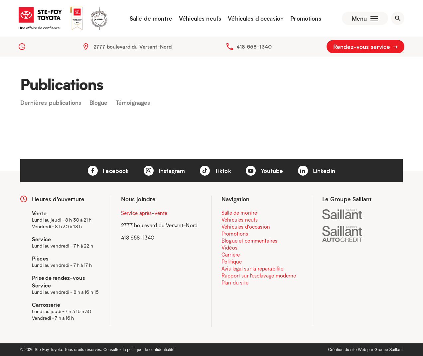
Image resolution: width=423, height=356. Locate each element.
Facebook (108, 171)
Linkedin (316, 171)
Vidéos (229, 247)
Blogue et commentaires (249, 240)
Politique (231, 261)
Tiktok (215, 171)
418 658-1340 (254, 46)
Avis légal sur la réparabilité (252, 268)
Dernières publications (50, 102)
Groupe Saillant (388, 349)
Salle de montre (151, 18)
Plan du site (234, 282)
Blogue (98, 102)
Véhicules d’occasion (256, 18)
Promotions (305, 18)
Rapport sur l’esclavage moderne (258, 275)
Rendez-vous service (365, 47)
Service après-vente (144, 213)
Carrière (230, 254)
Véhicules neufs (200, 18)
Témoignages (133, 102)
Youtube (264, 171)
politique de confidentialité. (151, 349)
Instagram (164, 171)
